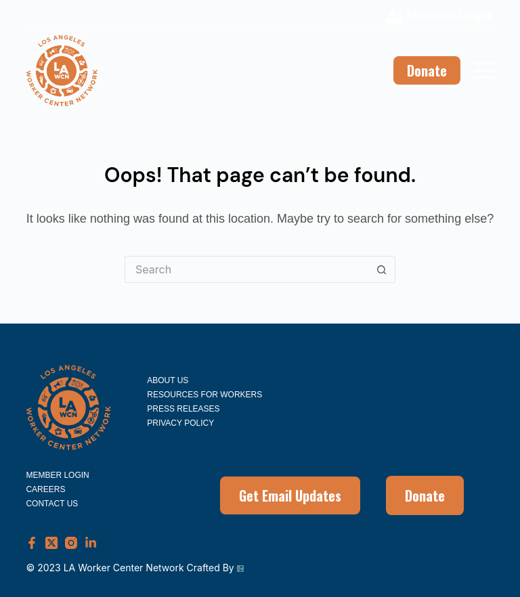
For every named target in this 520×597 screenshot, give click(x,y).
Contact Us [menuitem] (52, 503)
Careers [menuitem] (45, 489)
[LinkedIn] (91, 543)
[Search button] (381, 269)
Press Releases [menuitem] (183, 409)
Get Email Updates (290, 495)
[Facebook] (32, 543)
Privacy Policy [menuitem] (180, 423)
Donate (427, 70)
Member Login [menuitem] (57, 475)
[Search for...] (246, 269)
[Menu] (484, 70)
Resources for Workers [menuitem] (204, 394)
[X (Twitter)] (51, 543)
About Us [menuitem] (167, 380)
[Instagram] (71, 543)
